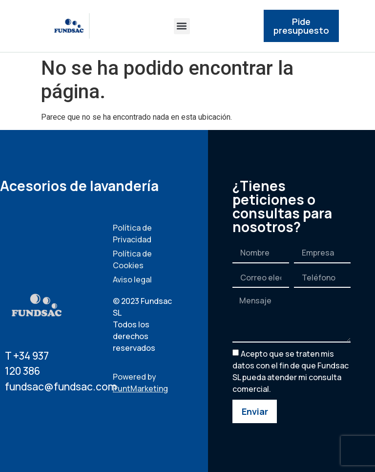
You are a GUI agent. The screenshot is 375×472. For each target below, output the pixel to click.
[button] (182, 26)
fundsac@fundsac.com (61, 386)
